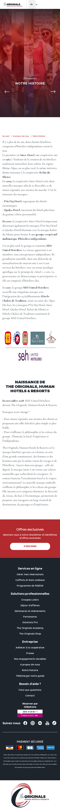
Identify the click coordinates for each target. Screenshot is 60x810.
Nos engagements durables (30, 658)
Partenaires (30, 616)
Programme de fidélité (30, 585)
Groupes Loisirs (30, 599)
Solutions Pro (30, 622)
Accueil (5, 136)
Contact (30, 695)
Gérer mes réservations (30, 574)
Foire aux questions (30, 689)
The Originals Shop (30, 633)
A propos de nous (21, 136)
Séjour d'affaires (30, 605)
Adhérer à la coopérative (30, 647)
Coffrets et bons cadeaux (30, 580)
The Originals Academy (30, 628)
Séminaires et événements (30, 611)
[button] (6, 91)
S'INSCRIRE (30, 546)
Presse (30, 653)
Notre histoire (30, 670)
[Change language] (32, 4)
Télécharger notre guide (30, 675)
